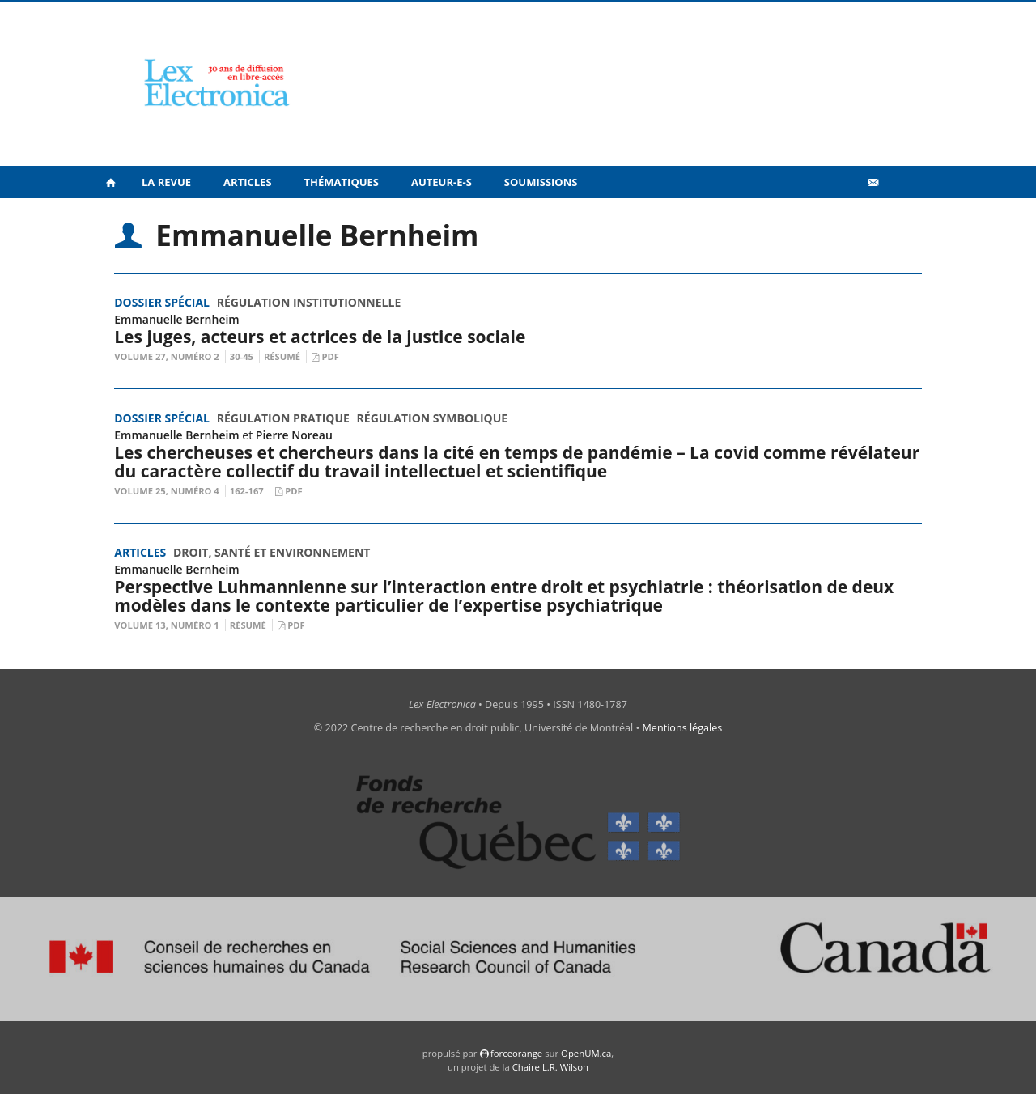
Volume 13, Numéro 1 (166, 625)
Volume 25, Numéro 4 (166, 491)
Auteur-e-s (441, 182)
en (898, 217)
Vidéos (838, 217)
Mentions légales (683, 728)
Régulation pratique (283, 418)
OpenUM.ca (586, 1053)
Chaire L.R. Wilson (550, 1067)
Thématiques (341, 182)
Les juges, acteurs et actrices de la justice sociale (319, 336)
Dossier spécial (162, 302)
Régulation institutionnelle (309, 302)
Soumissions (541, 182)
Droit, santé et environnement (272, 552)
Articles (247, 182)
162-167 (247, 491)
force (516, 1053)
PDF (329, 356)
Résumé (282, 356)
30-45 (241, 356)
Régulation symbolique (432, 418)
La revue (166, 182)
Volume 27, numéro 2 (166, 356)
